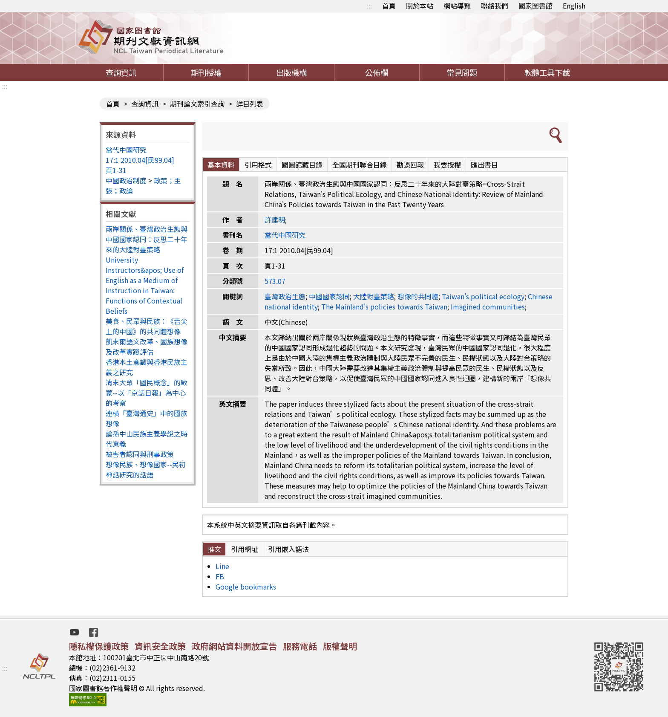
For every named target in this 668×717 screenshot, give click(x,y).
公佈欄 (376, 72)
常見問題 (461, 72)
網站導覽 (457, 5)
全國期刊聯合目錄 (359, 164)
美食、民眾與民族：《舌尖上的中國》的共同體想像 (146, 326)
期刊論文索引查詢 (197, 103)
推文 (214, 549)
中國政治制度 (126, 180)
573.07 (275, 281)
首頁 (389, 5)
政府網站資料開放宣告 (234, 646)
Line (222, 566)
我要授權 (447, 164)
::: (369, 5)
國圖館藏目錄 (302, 164)
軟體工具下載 (547, 72)
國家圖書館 (535, 5)
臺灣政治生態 (285, 296)
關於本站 (419, 5)
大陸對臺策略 (373, 296)
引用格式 (258, 164)
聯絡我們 (494, 5)
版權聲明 (340, 646)
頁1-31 (116, 170)
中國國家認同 (329, 296)
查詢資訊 (121, 72)
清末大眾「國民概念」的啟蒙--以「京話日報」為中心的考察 (146, 392)
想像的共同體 (417, 296)
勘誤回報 (410, 164)
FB (220, 576)
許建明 (275, 219)
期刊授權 (206, 72)
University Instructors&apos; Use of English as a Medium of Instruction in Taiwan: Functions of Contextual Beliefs (145, 285)
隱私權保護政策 (99, 646)
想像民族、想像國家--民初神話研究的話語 (146, 469)
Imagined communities (488, 306)
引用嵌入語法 (288, 549)
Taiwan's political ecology (483, 296)
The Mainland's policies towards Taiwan (384, 306)
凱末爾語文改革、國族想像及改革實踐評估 (146, 346)
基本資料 (221, 164)
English (574, 5)
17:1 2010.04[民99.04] (140, 160)
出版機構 (291, 72)
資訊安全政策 (160, 646)
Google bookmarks (246, 586)
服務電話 (300, 646)
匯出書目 (484, 164)
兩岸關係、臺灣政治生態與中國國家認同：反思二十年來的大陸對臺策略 (146, 239)
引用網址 (244, 549)
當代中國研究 (126, 150)
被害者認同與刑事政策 (140, 454)
